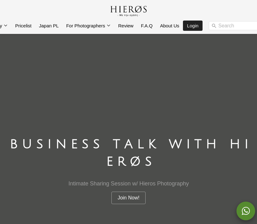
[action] (245, 211)
